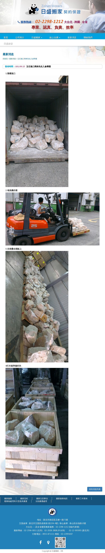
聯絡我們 (88, 37)
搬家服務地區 (62, 498)
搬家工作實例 (81, 498)
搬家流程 (24, 498)
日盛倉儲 (8, 43)
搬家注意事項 (42, 498)
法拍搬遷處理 (41, 501)
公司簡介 (19, 37)
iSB (62, 551)
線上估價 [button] (54, 37)
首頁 (6, 37)
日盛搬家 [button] (36, 37)
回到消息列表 (94, 489)
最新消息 (72, 37)
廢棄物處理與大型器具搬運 (15, 501)
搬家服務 (8, 498)
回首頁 (5, 59)
